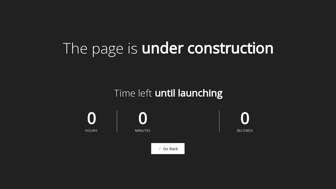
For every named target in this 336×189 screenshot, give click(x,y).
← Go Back (168, 148)
